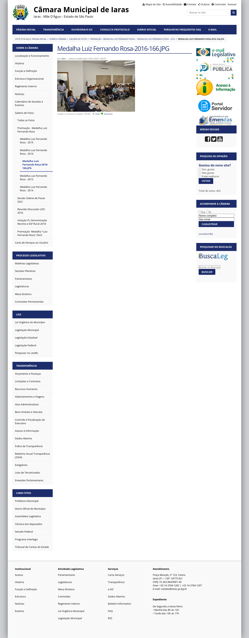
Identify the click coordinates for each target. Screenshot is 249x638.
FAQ (110, 611)
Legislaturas (65, 582)
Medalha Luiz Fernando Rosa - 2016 (156, 39)
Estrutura (20, 596)
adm (63, 58)
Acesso (19, 575)
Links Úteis (23, 493)
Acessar (232, 4)
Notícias (19, 603)
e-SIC (111, 589)
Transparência (53, 29)
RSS (110, 618)
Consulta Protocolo (115, 29)
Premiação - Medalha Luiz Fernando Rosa (112, 39)
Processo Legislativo (31, 255)
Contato (191, 4)
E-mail (212, 29)
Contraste (220, 4)
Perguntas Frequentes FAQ (182, 29)
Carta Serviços (116, 575)
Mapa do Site (153, 4)
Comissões (64, 596)
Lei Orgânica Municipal (71, 611)
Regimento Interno (69, 603)
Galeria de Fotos (78, 39)
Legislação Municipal (70, 618)
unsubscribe (206, 234)
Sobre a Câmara (57, 39)
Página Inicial (26, 29)
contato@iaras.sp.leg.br (174, 589)
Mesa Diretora (66, 589)
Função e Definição (26, 589)
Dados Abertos (116, 596)
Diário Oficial (146, 29)
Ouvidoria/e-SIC (82, 29)
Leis (18, 314)
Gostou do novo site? (215, 165)
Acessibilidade (174, 4)
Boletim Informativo (119, 603)
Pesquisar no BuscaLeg (216, 247)
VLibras (205, 4)
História (19, 582)
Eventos (19, 611)
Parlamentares (66, 575)
